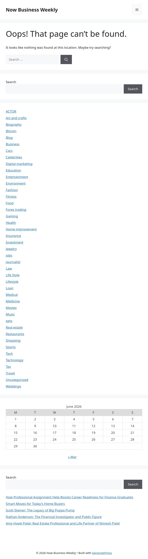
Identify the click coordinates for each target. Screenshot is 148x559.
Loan (9, 288)
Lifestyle (12, 281)
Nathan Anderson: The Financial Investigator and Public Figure (54, 517)
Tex (8, 366)
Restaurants (15, 334)
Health (11, 222)
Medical (12, 294)
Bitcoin (11, 131)
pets (9, 321)
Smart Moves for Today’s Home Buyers (35, 503)
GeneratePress (102, 553)
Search (11, 82)
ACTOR (11, 111)
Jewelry (11, 249)
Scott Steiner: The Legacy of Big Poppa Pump (40, 510)
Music (10, 314)
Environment (16, 183)
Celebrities (14, 157)
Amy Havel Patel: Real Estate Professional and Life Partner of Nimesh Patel (63, 523)
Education (13, 170)
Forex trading (16, 209)
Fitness (11, 196)
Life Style (12, 275)
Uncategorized (17, 379)
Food (9, 203)
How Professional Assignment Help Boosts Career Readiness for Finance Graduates (69, 497)
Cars (9, 150)
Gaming (12, 216)
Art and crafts (16, 118)
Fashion (12, 190)
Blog (9, 137)
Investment (14, 242)
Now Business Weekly (32, 9)
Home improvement (21, 229)
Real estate (14, 327)
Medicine (13, 301)
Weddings (13, 386)
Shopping (13, 340)
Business (12, 144)
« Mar (72, 457)
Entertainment (17, 177)
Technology (14, 360)
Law (9, 268)
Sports (11, 347)
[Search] (66, 59)
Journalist (13, 262)
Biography (14, 124)
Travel (10, 373)
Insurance (13, 235)
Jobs (9, 255)
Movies (11, 307)
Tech (9, 353)
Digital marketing (19, 164)
